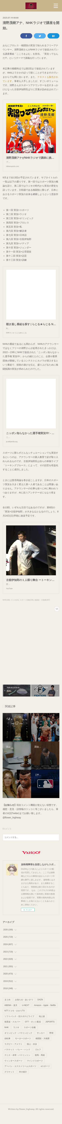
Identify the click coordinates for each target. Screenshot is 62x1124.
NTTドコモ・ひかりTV (14, 1020)
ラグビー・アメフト (13, 1054)
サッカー (41, 1043)
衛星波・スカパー (12, 1032)
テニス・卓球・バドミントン (17, 1065)
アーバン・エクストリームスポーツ (20, 1076)
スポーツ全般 (30, 1037)
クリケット (9, 1082)
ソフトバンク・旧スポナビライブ (19, 1026)
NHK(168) (6, 610)
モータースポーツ (23, 1048)
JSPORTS (50, 1032)
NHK (6, 1037)
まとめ (7, 1009)
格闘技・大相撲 (42, 1048)
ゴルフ (38, 1059)
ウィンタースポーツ (13, 1071)
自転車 (7, 1048)
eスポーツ (45, 1076)
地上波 (42, 1026)
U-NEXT (25, 1015)
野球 (51, 1043)
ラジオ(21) (15, 610)
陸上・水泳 (32, 1054)
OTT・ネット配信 (33, 1032)
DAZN (40, 1009)
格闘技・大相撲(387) (42, 610)
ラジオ (16, 1037)
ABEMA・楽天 (10, 1015)
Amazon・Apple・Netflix (45, 1015)
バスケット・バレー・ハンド (17, 1059)
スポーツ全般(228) (27, 610)
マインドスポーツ (35, 1071)
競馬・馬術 (40, 1065)
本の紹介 (23, 1082)
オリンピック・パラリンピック (18, 1043)
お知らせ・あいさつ (24, 1009)
